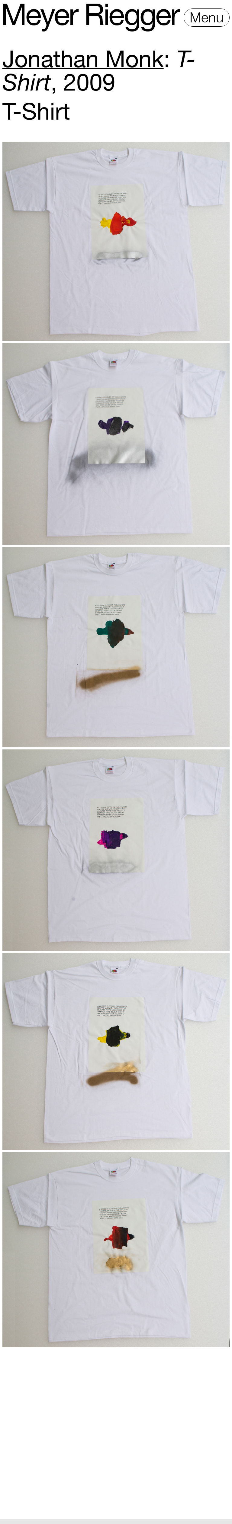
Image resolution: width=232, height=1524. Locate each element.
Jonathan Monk (83, 58)
